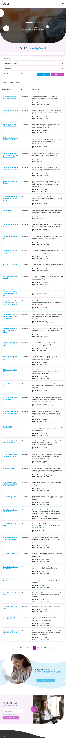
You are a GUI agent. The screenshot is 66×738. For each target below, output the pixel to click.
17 (34, 647)
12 (17, 647)
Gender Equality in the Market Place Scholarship (10, 357)
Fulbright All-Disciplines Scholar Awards (10, 617)
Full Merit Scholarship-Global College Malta (10, 455)
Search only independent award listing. (14, 73)
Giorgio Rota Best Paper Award (10, 277)
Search (43, 74)
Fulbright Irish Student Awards (10, 579)
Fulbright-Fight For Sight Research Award (10, 497)
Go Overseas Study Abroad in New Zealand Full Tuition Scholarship (10, 155)
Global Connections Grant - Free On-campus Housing (10, 252)
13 (21, 647)
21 (48, 647)
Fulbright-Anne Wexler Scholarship (10, 510)
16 (31, 647)
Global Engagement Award (10, 237)
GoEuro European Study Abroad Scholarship (10, 125)
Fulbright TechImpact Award (10, 524)
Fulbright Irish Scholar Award (10, 593)
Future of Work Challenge (10, 384)
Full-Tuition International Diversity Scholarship (10, 413)
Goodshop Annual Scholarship (10, 111)
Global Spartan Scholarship (10, 225)
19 (41, 647)
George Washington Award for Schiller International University (10, 316)
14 (24, 647)
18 (38, 647)
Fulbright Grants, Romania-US (10, 607)
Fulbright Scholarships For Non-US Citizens (10, 538)
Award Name (6, 89)
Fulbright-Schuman (9, 468)
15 (27, 647)
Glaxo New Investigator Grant (10, 265)
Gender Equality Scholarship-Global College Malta (10, 344)
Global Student (8, 210)
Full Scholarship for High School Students (10, 441)
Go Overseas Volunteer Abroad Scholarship (10, 138)
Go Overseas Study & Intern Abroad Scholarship (10, 169)
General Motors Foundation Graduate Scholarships (10, 330)
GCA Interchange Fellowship (10, 370)
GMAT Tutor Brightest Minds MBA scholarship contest (10, 198)
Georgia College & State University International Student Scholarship (10, 303)
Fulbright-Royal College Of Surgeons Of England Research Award (10, 484)
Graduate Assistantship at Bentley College (10, 97)
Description (35, 89)
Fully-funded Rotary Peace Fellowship (10, 398)
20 (45, 647)
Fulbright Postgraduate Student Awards (10, 554)
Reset (57, 74)
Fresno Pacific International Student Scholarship (10, 632)
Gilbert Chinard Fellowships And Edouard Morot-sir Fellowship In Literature (10, 292)
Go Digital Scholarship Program (10, 182)
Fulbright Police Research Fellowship (10, 567)
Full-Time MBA (7, 427)
